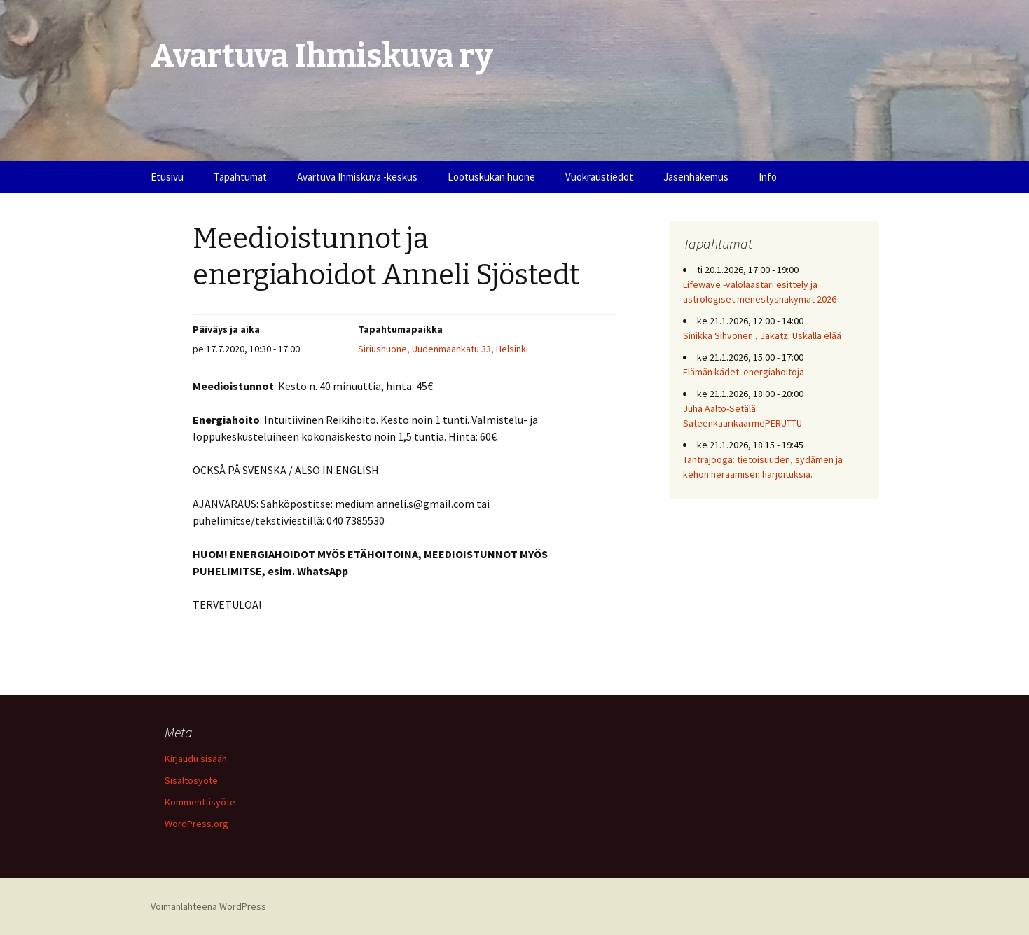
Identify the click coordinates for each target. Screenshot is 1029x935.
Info (768, 176)
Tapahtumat (240, 176)
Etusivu (167, 176)
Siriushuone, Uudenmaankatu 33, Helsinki (443, 348)
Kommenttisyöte (200, 802)
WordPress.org (196, 823)
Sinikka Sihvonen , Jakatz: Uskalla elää (762, 335)
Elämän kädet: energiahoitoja (743, 372)
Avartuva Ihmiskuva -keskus (357, 176)
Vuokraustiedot (599, 176)
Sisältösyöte (191, 780)
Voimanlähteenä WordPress (208, 906)
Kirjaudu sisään (196, 758)
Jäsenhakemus (695, 176)
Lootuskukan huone (491, 176)
